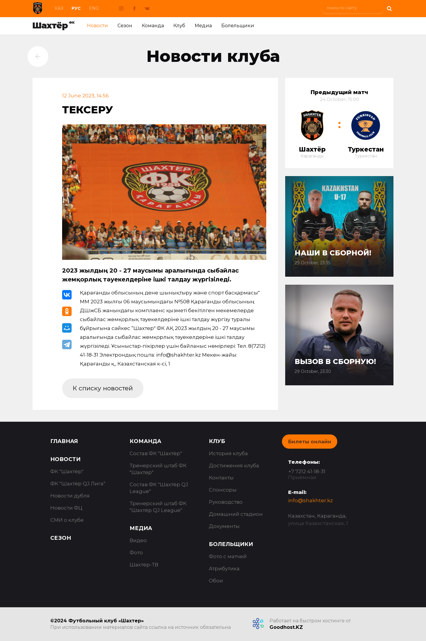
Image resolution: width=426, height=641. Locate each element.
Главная (64, 441)
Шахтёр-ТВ (144, 565)
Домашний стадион (236, 514)
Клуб (179, 25)
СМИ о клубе (67, 520)
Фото (136, 552)
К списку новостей (103, 388)
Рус (76, 8)
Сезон (124, 25)
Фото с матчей (228, 556)
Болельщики (237, 25)
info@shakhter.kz (310, 500)
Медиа (203, 25)
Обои (216, 581)
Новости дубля (70, 496)
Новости (97, 25)
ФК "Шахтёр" (66, 471)
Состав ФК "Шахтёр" (156, 453)
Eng (94, 8)
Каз (59, 8)
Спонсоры (223, 490)
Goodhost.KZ (286, 627)
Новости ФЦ (66, 508)
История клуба (228, 453)
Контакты (221, 478)
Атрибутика (224, 568)
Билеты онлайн (309, 441)
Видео (138, 540)
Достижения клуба (234, 465)
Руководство (226, 502)
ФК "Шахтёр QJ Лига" (77, 484)
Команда (153, 25)
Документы (224, 526)
